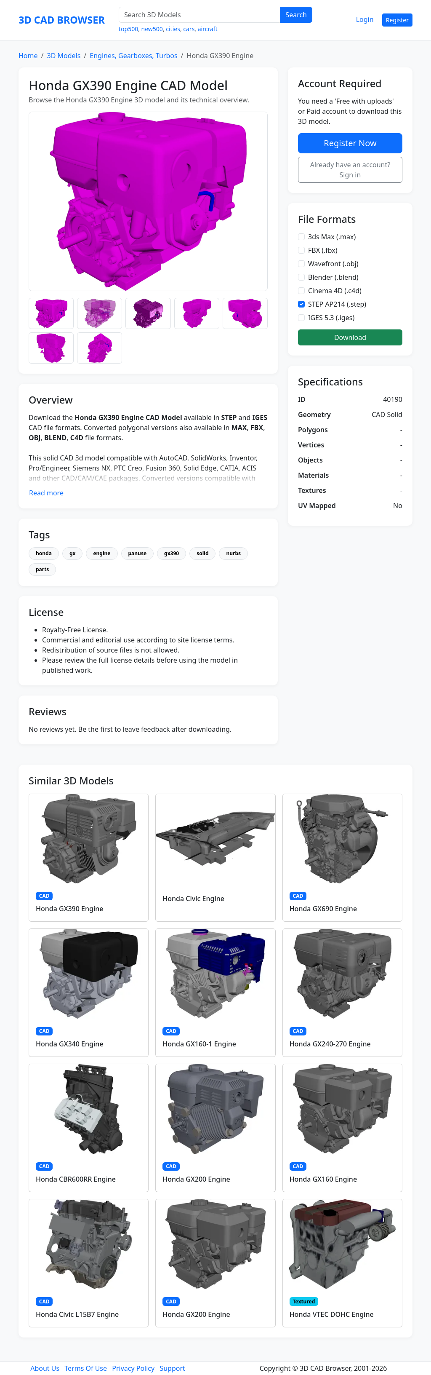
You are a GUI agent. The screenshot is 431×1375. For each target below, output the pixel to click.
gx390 (171, 553)
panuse (137, 553)
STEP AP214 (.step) (337, 304)
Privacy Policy (133, 1368)
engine (101, 553)
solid (202, 553)
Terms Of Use (85, 1368)
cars (188, 29)
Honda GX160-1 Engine (199, 1044)
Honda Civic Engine (193, 898)
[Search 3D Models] (199, 15)
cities (173, 29)
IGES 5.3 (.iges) (331, 317)
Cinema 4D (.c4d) (335, 290)
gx (72, 553)
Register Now (350, 143)
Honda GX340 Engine (69, 1044)
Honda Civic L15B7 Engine (77, 1314)
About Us (44, 1368)
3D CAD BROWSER (62, 20)
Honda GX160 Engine (323, 1179)
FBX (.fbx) (323, 250)
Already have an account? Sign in (350, 169)
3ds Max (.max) (332, 236)
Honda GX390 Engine (69, 908)
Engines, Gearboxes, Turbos (133, 55)
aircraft (208, 29)
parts (42, 569)
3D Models (63, 55)
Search (296, 14)
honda (44, 553)
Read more (46, 493)
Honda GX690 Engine (323, 908)
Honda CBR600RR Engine (76, 1179)
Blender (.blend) (333, 277)
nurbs (233, 553)
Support (172, 1368)
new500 (152, 29)
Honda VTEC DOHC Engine (332, 1314)
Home (28, 55)
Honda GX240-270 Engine (330, 1044)
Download (350, 337)
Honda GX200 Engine (196, 1179)
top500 (128, 29)
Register (397, 20)
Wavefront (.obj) (333, 263)
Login (365, 19)
